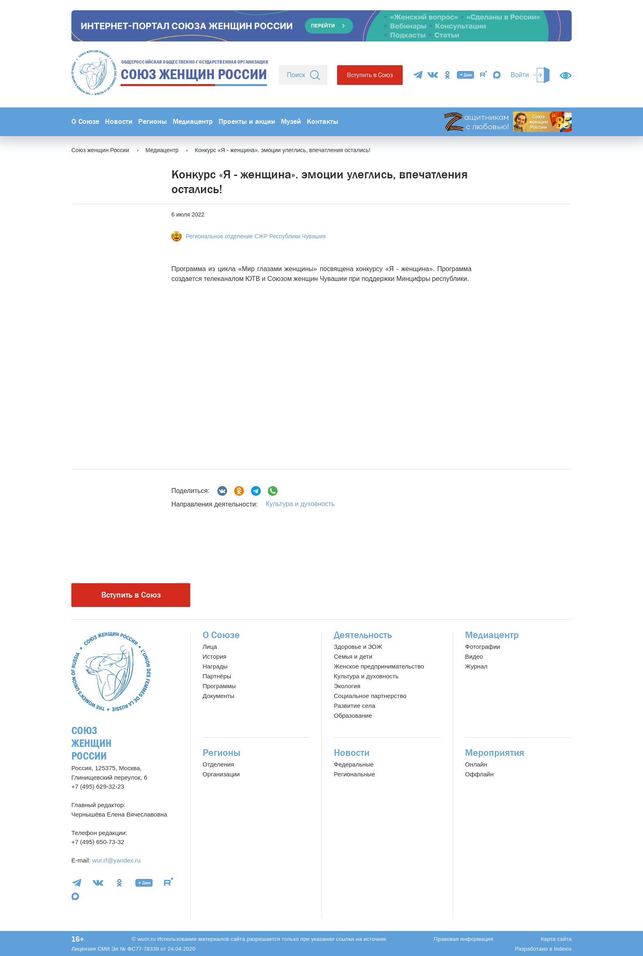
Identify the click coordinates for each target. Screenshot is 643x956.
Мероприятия (494, 753)
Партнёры (217, 676)
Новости (118, 121)
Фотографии (482, 646)
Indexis (563, 949)
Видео (474, 656)
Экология (347, 685)
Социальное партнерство (370, 695)
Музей (291, 121)
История (214, 656)
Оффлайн (479, 774)
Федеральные (354, 764)
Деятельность (363, 635)
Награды (215, 666)
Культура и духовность (300, 503)
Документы (218, 695)
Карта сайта (556, 939)
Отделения (218, 764)
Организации (221, 774)
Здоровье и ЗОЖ (358, 646)
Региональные (354, 774)
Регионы (152, 121)
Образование (353, 715)
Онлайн (476, 764)
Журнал (476, 666)
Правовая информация (463, 939)
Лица (210, 646)
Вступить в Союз (370, 75)
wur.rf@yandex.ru (116, 860)
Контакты (322, 121)
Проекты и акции (247, 121)
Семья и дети (353, 656)
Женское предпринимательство (379, 666)
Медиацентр (193, 121)
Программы (219, 685)
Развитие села (354, 705)
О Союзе (85, 121)
